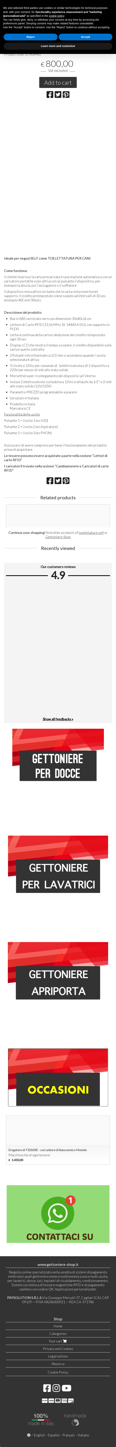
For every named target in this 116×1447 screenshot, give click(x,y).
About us (58, 1364)
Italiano (83, 1435)
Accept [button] (85, 36)
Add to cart (58, 82)
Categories (58, 1333)
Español (54, 1435)
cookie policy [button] (56, 15)
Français (69, 1435)
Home (58, 1326)
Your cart (58, 1341)
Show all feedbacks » (58, 719)
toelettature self (91, 532)
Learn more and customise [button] (58, 46)
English (39, 1435)
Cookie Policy (58, 1372)
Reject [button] (31, 36)
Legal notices (58, 1356)
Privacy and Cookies (58, 1348)
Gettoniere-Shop (58, 537)
